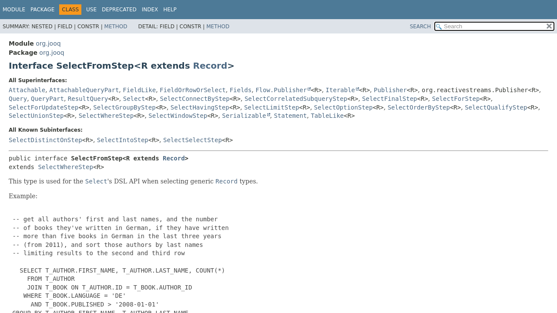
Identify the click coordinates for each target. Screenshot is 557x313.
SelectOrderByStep (419, 107)
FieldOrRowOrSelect (193, 90)
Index (150, 10)
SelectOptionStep (343, 107)
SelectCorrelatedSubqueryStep (296, 98)
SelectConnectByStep (195, 98)
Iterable (340, 90)
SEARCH (420, 26)
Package (42, 10)
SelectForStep (456, 98)
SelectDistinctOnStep (45, 140)
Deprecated (119, 10)
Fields (241, 90)
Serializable (244, 115)
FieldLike (139, 90)
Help (170, 10)
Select (134, 98)
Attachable (27, 90)
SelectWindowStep (177, 115)
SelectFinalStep (389, 98)
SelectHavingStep (200, 107)
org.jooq (48, 43)
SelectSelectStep (192, 140)
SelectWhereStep (106, 115)
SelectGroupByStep (124, 107)
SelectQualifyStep (496, 107)
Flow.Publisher (281, 90)
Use (91, 10)
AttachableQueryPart (84, 90)
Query (18, 98)
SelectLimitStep (271, 107)
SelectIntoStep (122, 140)
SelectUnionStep (36, 115)
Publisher (390, 90)
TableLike (327, 115)
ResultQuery (88, 98)
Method (116, 26)
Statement (290, 115)
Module (14, 10)
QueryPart (47, 98)
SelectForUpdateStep (43, 107)
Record (210, 65)
